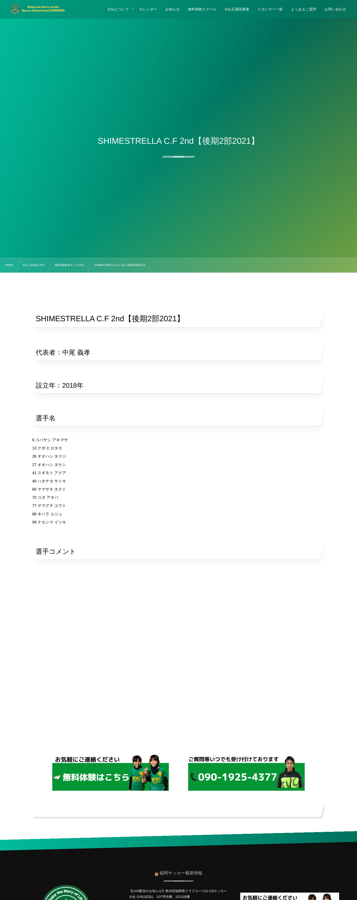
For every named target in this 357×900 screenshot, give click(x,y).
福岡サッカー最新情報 (180, 871)
